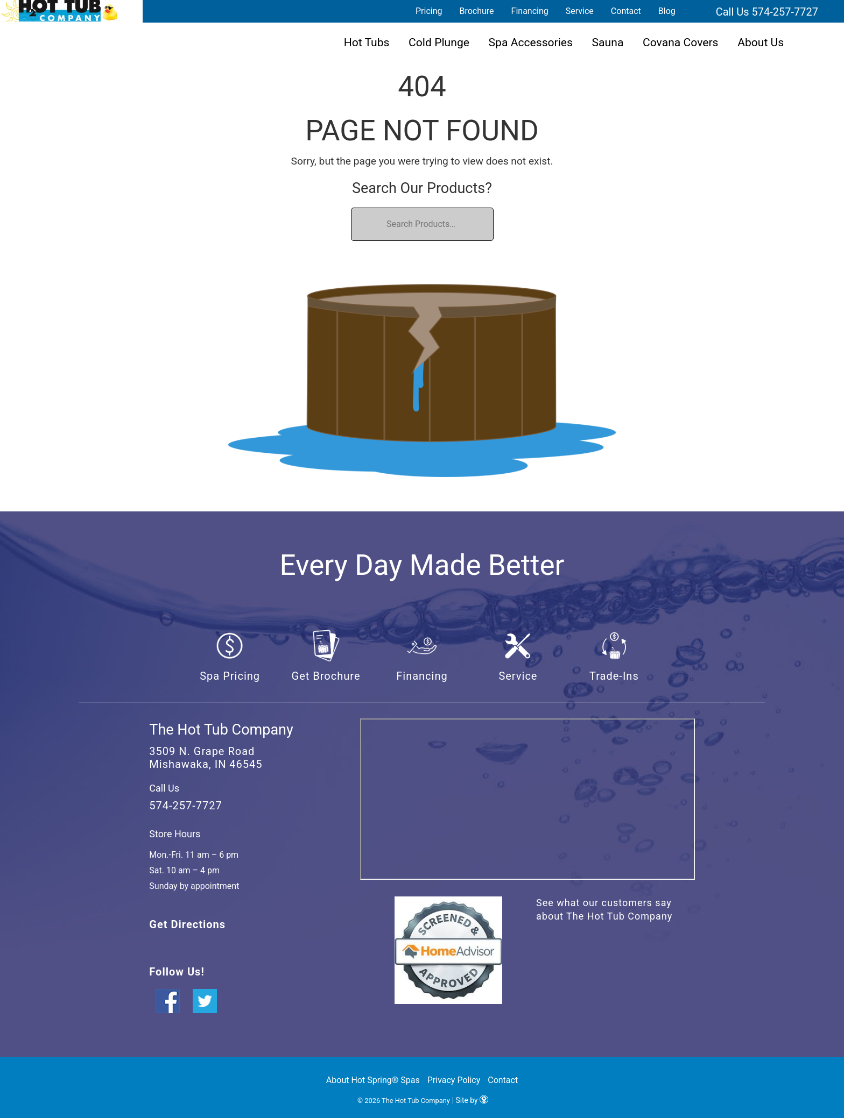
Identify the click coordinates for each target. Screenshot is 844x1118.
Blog (667, 11)
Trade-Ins (614, 676)
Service (580, 11)
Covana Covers (681, 42)
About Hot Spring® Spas (373, 1080)
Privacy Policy (454, 1080)
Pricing (429, 11)
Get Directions (187, 924)
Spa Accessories (531, 42)
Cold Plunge (439, 42)
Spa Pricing (230, 676)
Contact (626, 11)
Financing (529, 11)
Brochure (476, 11)
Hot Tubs (367, 42)
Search (697, 11)
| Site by (470, 1100)
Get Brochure (326, 676)
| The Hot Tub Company (59, 11)
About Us (760, 42)
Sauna (608, 42)
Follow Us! (176, 971)
